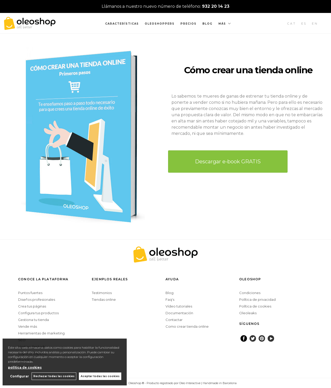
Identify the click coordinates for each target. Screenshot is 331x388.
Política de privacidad (257, 299)
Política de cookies (255, 306)
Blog (207, 23)
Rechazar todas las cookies (53, 376)
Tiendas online (104, 299)
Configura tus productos (38, 313)
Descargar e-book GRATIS (228, 161)
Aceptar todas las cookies (100, 376)
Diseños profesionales (36, 299)
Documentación (179, 313)
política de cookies (25, 367)
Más (222, 23)
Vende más (27, 326)
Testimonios (102, 293)
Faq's (170, 299)
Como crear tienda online (187, 326)
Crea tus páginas (32, 306)
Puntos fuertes (30, 293)
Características (122, 23)
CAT (291, 23)
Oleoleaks (248, 313)
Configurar (19, 376)
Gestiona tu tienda (33, 320)
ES (304, 23)
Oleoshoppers (160, 23)
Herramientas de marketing (41, 333)
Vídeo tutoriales (179, 306)
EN (315, 23)
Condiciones (249, 293)
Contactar (174, 320)
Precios (188, 23)
